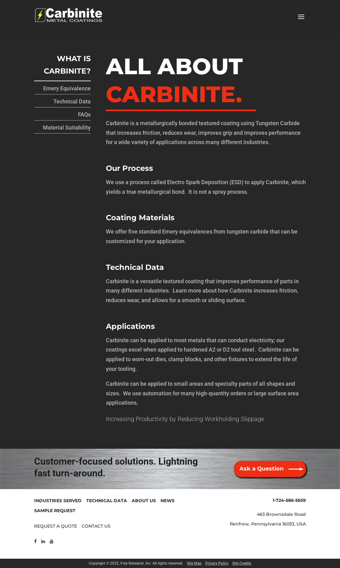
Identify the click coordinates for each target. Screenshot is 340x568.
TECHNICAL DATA (106, 500)
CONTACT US (96, 526)
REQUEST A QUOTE (55, 526)
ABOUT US (144, 500)
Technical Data (72, 101)
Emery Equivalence (67, 88)
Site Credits (241, 563)
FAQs (84, 114)
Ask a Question (261, 468)
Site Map (194, 563)
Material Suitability (67, 127)
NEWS (168, 500)
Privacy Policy (217, 563)
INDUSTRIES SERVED (58, 500)
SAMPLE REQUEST (54, 510)
